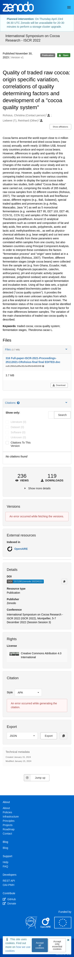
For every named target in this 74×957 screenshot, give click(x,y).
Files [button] (36, 349)
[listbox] (28, 692)
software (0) (18, 432)
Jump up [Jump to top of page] (34, 777)
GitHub (9, 899)
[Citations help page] (18, 402)
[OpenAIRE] (46, 927)
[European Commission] (62, 927)
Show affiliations (60, 127)
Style (10, 692)
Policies (7, 812)
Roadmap (9, 829)
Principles (9, 820)
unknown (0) (18, 437)
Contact (7, 833)
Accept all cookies (39, 945)
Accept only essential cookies (57, 945)
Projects (8, 825)
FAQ (5, 866)
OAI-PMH (8, 884)
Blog (5, 847)
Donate (9, 903)
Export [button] (48, 735)
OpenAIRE (21, 548)
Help (5, 862)
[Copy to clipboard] (64, 581)
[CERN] (31, 927)
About (6, 808)
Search (62, 414)
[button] (37, 655)
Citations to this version (21, 444)
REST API (9, 880)
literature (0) (18, 421)
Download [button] (58, 385)
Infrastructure (11, 816)
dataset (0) (17, 427)
